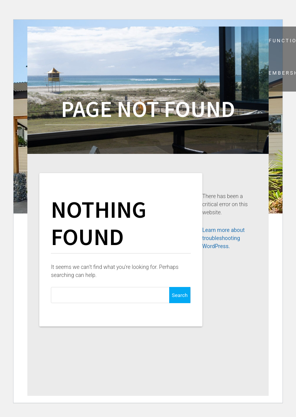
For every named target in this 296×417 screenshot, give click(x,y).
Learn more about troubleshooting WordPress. (223, 238)
